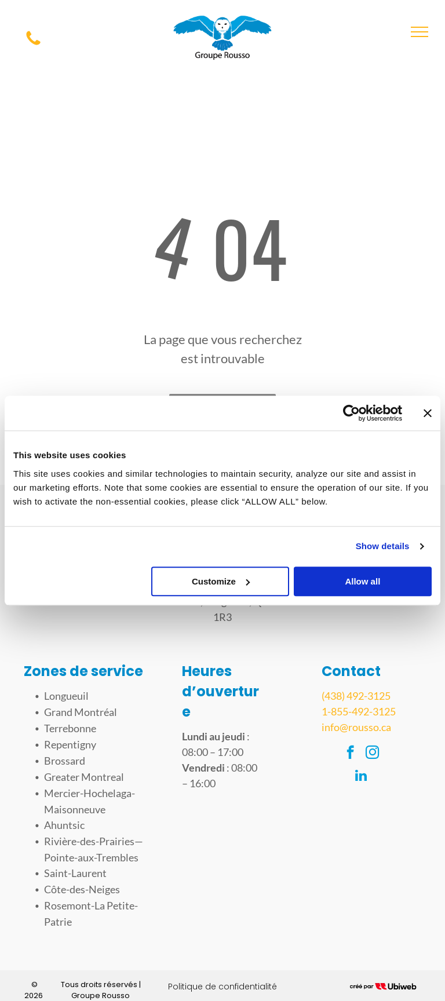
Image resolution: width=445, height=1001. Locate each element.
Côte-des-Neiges (82, 889)
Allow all (362, 581)
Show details (383, 546)
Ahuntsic (64, 825)
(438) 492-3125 (356, 695)
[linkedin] (361, 776)
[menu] (419, 32)
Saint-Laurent (75, 873)
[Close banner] (428, 413)
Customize (221, 581)
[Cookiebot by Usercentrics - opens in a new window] (351, 413)
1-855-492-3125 (359, 711)
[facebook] (350, 753)
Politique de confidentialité (222, 986)
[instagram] (372, 753)
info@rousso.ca (356, 727)
